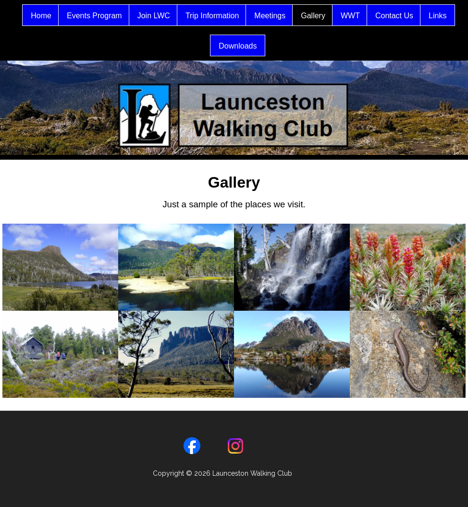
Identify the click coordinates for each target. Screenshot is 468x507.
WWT (362, 16)
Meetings (281, 16)
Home (53, 16)
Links (206, 46)
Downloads (250, 46)
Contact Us (406, 16)
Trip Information (224, 16)
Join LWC (165, 16)
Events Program (106, 16)
